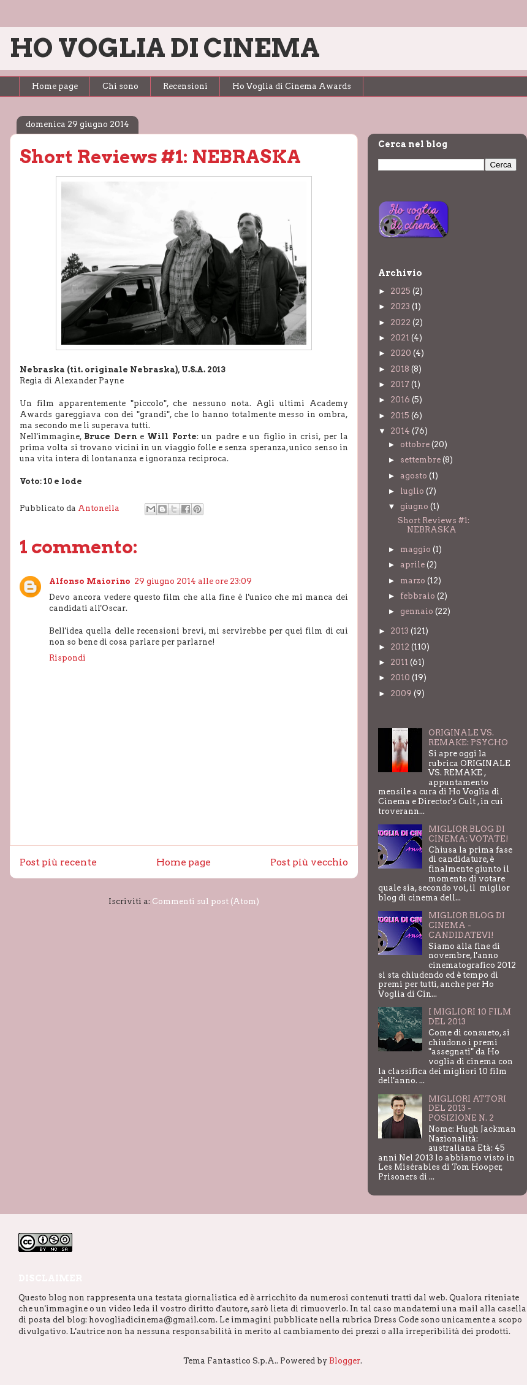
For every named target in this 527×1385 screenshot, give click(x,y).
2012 (400, 646)
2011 (400, 662)
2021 (400, 337)
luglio (413, 491)
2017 (400, 384)
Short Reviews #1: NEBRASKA (433, 525)
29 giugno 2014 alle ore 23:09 (193, 581)
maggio (416, 549)
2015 (400, 415)
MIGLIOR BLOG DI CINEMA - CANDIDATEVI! (466, 925)
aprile (413, 564)
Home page (55, 86)
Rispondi (67, 657)
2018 (400, 369)
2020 (401, 353)
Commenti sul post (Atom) (205, 901)
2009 (402, 693)
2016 (401, 399)
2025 (401, 291)
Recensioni (185, 86)
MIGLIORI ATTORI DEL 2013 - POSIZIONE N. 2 (467, 1108)
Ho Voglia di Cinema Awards (291, 86)
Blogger (344, 1360)
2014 (401, 430)
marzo (413, 580)
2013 (400, 630)
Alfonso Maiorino (90, 581)
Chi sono (120, 86)
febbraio (418, 595)
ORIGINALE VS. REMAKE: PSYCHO (468, 737)
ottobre (415, 444)
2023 (401, 306)
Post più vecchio (309, 862)
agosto (414, 475)
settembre (421, 459)
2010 (401, 677)
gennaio (417, 611)
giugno (415, 506)
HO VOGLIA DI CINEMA (165, 48)
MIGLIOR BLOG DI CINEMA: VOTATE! (468, 833)
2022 (401, 322)
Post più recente (58, 862)
